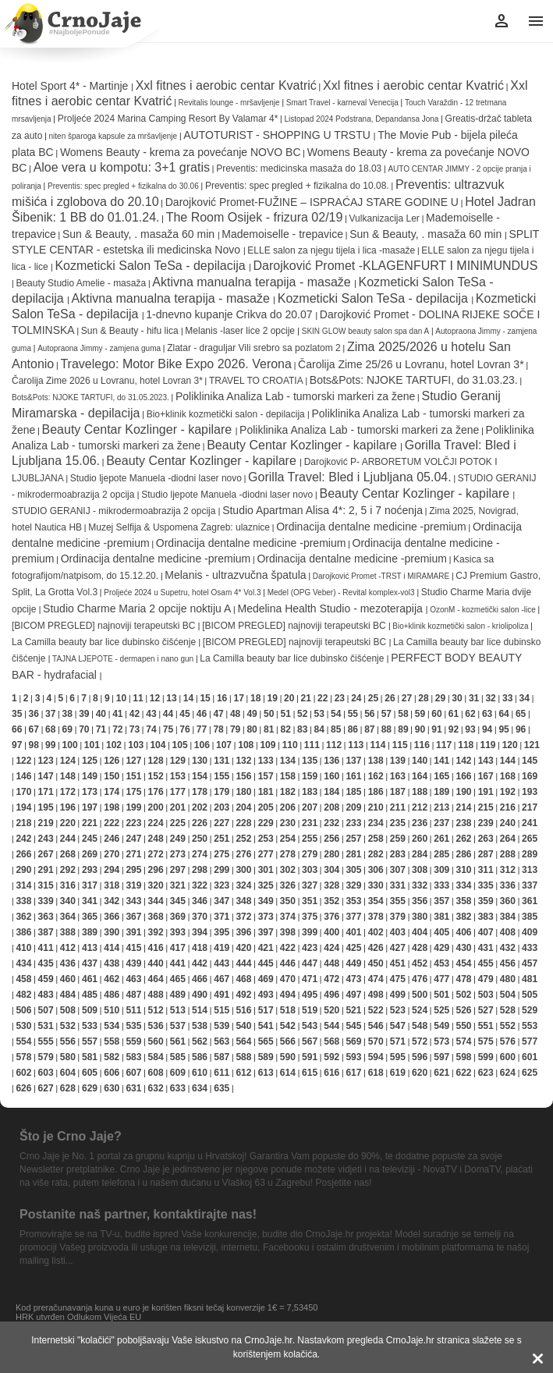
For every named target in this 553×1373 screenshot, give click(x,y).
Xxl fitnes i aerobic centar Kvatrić (226, 85)
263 (486, 838)
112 (334, 745)
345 (178, 901)
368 (156, 916)
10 (121, 698)
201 (178, 807)
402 (376, 932)
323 (221, 885)
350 (288, 901)
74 (151, 729)
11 (138, 698)
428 (419, 947)
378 (376, 916)
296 (156, 869)
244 (68, 838)
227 (221, 823)
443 (221, 963)
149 (89, 776)
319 (133, 885)
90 (420, 729)
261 (441, 838)
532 (68, 1025)
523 (398, 1010)
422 (288, 947)
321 (178, 885)
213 (441, 807)
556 (68, 1041)
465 (178, 979)
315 (46, 885)
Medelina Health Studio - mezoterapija (331, 608)
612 (243, 1072)
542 (288, 1025)
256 (331, 838)
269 (89, 854)
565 (266, 1041)
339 (46, 901)
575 (486, 1041)
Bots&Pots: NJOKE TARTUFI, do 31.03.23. (414, 380)
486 (111, 994)
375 (309, 916)
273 (178, 854)
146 (23, 776)
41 (117, 713)
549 (441, 1025)
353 (353, 901)
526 (463, 1010)
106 (202, 745)
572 (419, 1041)
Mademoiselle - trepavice (282, 234)
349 (266, 901)
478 (463, 979)
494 (288, 994)
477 (441, 979)
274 (199, 854)
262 (463, 838)
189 (441, 791)
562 (199, 1041)
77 (202, 729)
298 (199, 869)
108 (245, 745)
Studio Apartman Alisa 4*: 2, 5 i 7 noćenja (322, 510)
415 (133, 947)
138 (376, 760)
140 (419, 760)
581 (89, 1057)
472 (331, 979)
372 (243, 916)
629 (89, 1088)
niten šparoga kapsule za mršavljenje (113, 136)
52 (302, 713)
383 (486, 916)
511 (133, 1010)
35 (17, 713)
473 (353, 979)
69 (67, 729)
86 (353, 729)
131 (221, 760)
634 (199, 1088)
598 (463, 1057)
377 (353, 916)
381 (441, 916)
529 (529, 1010)
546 (376, 1025)
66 (17, 729)
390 (111, 932)
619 (398, 1072)
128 (156, 760)
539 (221, 1025)
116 (422, 745)
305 (353, 869)
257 (353, 838)
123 (46, 760)
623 (486, 1072)
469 (266, 979)
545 (353, 1025)
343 (133, 901)
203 (221, 807)
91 (436, 729)
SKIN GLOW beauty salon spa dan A (365, 331)
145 (529, 760)
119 (487, 745)
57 (386, 713)
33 (507, 698)
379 (398, 916)
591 (309, 1057)
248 (156, 838)
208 (331, 807)
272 (156, 854)
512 (156, 1010)
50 (269, 713)
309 (441, 869)
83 (302, 729)
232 (331, 823)
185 (353, 791)
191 (486, 791)
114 (377, 745)
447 (309, 963)
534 (111, 1025)
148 (68, 776)
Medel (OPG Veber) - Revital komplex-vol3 (341, 592)
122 (23, 760)
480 (508, 979)
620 (419, 1072)
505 (529, 994)
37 (50, 713)
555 (46, 1041)
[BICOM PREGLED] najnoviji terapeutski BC (105, 625)
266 (23, 854)
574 (463, 1041)
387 (46, 932)
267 (46, 854)
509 (89, 1010)
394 (199, 932)
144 (508, 760)
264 (508, 838)
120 (510, 745)
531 (46, 1025)
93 (470, 729)
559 (133, 1041)
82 (286, 729)
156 (243, 776)
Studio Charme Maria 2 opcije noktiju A (137, 608)
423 (309, 947)
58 (403, 713)
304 (331, 869)
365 (89, 916)
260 (419, 838)
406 (463, 932)
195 (46, 807)
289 (529, 854)
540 (243, 1025)
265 (529, 838)
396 (243, 932)
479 (486, 979)
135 (309, 760)
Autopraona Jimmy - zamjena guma (100, 348)
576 (508, 1041)
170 (23, 791)
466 (199, 979)
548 (419, 1025)
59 (420, 713)
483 (46, 994)
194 (23, 807)
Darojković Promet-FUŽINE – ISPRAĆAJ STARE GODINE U (312, 202)
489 (178, 994)
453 (441, 963)
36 (34, 713)
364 (68, 916)
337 (529, 885)
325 (266, 885)
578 (23, 1057)
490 (199, 994)
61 (453, 713)
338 (23, 901)
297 (178, 869)
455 (486, 963)
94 (487, 729)
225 (178, 823)
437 (89, 963)
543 (309, 1025)
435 (46, 963)
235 (398, 823)
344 (156, 901)
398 (288, 932)
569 (353, 1041)
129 (178, 760)
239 (486, 823)
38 (67, 713)
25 (373, 698)
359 (486, 901)
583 (133, 1057)
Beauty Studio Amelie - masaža (81, 283)
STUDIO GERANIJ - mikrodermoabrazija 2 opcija (115, 511)
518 (288, 1010)
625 (529, 1072)
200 (156, 807)
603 (46, 1072)
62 (470, 713)
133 (266, 760)
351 (309, 901)
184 (331, 791)
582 (111, 1057)
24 (356, 698)
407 (486, 932)
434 (23, 963)
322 (199, 885)
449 (353, 963)
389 (89, 932)
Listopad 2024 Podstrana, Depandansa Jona (362, 119)
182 (288, 791)
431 (486, 947)
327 (309, 885)
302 (288, 869)
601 (529, 1057)
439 (133, 963)
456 (508, 963)
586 (199, 1057)
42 (134, 713)
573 (441, 1041)
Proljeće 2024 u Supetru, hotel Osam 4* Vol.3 (182, 592)
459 (46, 979)
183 (309, 791)
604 (68, 1072)
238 (463, 823)
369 (178, 916)
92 (453, 729)
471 (309, 979)
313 (529, 869)
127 (133, 760)
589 (266, 1057)
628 (68, 1088)
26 (390, 698)
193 (529, 791)
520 (331, 1010)
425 (353, 947)
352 (331, 901)
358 (463, 901)
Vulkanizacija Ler (384, 218)
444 (243, 963)
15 (205, 698)
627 (46, 1088)
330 (376, 885)
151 (133, 776)
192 (508, 791)
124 (68, 760)
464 (156, 979)
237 (441, 823)
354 (376, 901)
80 (251, 729)
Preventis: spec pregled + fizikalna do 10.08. (297, 185)
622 (463, 1072)
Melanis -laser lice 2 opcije (241, 330)
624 (508, 1072)
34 (524, 698)
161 (353, 776)
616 (331, 1072)
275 (221, 854)
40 (101, 713)
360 (508, 901)
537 (178, 1025)
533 (89, 1025)
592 (331, 1057)
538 (199, 1025)
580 (68, 1057)
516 (243, 1010)
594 (376, 1057)
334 (463, 885)
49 (251, 713)
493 (266, 994)
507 (46, 1010)
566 (288, 1041)
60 (436, 713)
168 (508, 776)
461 (89, 979)
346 (199, 901)
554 (23, 1041)
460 (68, 979)
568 (331, 1041)
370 (199, 916)
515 (221, 1010)
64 (503, 713)
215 (486, 807)
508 (68, 1010)
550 (463, 1025)
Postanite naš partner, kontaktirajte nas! (138, 1214)
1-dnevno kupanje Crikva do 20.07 (230, 314)
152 (156, 776)
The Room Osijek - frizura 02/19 (254, 217)
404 (419, 932)
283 (398, 854)
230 (288, 823)
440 (156, 963)
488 (156, 994)
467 (221, 979)
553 (529, 1025)
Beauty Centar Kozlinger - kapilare (139, 429)
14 (188, 698)
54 (336, 713)
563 (221, 1041)
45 (184, 713)
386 (23, 932)
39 (84, 713)
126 (111, 760)
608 (156, 1072)
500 (419, 994)
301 (266, 869)
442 (199, 963)
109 (267, 745)
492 (243, 994)
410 (23, 947)
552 (508, 1025)
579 (46, 1057)
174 (111, 791)
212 (419, 807)
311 (486, 869)
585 (178, 1057)
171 (46, 791)
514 (199, 1010)
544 (331, 1025)
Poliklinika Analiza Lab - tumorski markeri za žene (295, 396)
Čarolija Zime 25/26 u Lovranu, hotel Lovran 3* (411, 364)
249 (178, 838)
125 (89, 760)
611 (221, 1072)
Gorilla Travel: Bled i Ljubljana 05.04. (350, 477)
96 (521, 729)
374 (288, 916)
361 (529, 901)
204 (243, 807)
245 (89, 838)
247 (133, 838)
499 (398, 994)
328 (331, 885)
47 (218, 713)
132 (243, 760)
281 (353, 854)
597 (441, 1057)
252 (243, 838)
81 (269, 729)
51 (286, 713)
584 (156, 1057)
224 (156, 823)
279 (309, 854)
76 (184, 729)
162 (376, 776)
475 (398, 979)
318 (111, 885)
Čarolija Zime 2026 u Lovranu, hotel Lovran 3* (107, 380)
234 (376, 823)
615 (309, 1072)
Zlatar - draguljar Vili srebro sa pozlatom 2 (254, 347)
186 (376, 791)
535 (133, 1025)
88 (386, 729)
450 (376, 963)
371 (221, 916)
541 (266, 1025)
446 (288, 963)
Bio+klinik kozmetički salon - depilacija (227, 414)
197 (89, 807)
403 (398, 932)
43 (151, 713)
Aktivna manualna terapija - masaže (253, 282)
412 (68, 947)
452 (419, 963)
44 (168, 713)
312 (508, 869)
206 (288, 807)
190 (463, 791)
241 (529, 823)
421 (266, 947)
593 (353, 1057)
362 (23, 916)
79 (235, 729)
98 (34, 745)
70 (84, 729)
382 (463, 916)
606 (111, 1072)
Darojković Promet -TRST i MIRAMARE (381, 576)
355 (398, 901)
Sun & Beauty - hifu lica (131, 330)
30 (457, 698)
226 (199, 823)
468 (243, 979)
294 (111, 869)
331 (398, 885)
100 (70, 745)
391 (133, 932)
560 (156, 1041)
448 (331, 963)
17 (238, 698)
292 (68, 869)
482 (23, 994)
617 (353, 1072)
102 (114, 745)
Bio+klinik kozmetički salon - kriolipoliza (461, 626)
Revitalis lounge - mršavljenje (230, 102)
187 (398, 791)
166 (463, 776)
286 (463, 854)
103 (136, 745)
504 (508, 994)
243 (46, 838)
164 (419, 776)
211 (398, 807)
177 (178, 791)
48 (235, 713)
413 (89, 947)
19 (273, 698)
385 (529, 916)
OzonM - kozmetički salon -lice (483, 609)
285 (441, 854)
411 (46, 947)
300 (243, 869)
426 (376, 947)
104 (157, 745)
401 (353, 932)
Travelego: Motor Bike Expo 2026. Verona (175, 364)
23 (340, 698)
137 (353, 760)
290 (23, 869)
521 (353, 1010)
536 (156, 1025)
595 (398, 1057)
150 (111, 776)
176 (156, 791)
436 (68, 963)
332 (419, 885)
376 (331, 916)
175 (133, 791)
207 (309, 807)
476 (419, 979)
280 (331, 854)
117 (444, 745)
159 (309, 776)
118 (465, 745)
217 (529, 807)
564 (243, 1041)
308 (419, 869)
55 (353, 713)
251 (221, 838)
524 (419, 1010)
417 (178, 947)
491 (221, 994)
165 (441, 776)
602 (23, 1072)
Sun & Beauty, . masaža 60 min (140, 234)
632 (156, 1088)
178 (199, 791)
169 (529, 776)
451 (398, 963)
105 (180, 745)
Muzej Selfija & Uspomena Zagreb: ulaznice (179, 527)
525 (441, 1010)
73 (134, 729)
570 (376, 1041)
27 (407, 698)
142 (463, 760)
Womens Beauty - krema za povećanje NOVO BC (180, 152)
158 (288, 776)
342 (111, 901)
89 (403, 729)
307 (398, 869)
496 (331, 994)
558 (111, 1041)
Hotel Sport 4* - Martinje (71, 86)
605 (89, 1072)
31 (474, 698)
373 (266, 916)
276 (243, 854)
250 (199, 838)
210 (376, 807)
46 (202, 713)
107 (224, 745)
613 (266, 1072)
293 (89, 869)
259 (398, 838)
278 (288, 854)
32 (490, 698)
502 (463, 994)
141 (441, 760)
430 (463, 947)
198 (111, 807)
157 (266, 776)
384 (508, 916)
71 (101, 729)
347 (221, 901)
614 (288, 1072)
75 (168, 729)
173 (89, 791)
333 (441, 885)
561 (178, 1041)
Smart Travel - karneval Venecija (343, 102)
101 (92, 745)
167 (486, 776)
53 (319, 713)
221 (89, 823)
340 (68, 901)
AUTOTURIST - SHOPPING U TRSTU (278, 135)
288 (508, 854)
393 (178, 932)
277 (266, 854)
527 (486, 1010)
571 (398, 1041)
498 (376, 994)
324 (243, 885)
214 (463, 807)
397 (266, 932)
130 (199, 760)
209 (353, 807)
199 (133, 807)
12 (155, 698)
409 (529, 932)
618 (376, 1072)
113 (355, 745)
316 (68, 885)
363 (46, 916)
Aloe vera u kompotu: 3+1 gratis (122, 167)
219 (46, 823)
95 (503, 729)
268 (68, 854)
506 (23, 1010)
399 (309, 932)
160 (331, 776)
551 (486, 1025)
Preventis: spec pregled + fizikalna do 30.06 (123, 186)
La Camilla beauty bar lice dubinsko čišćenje (105, 642)
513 (178, 1010)
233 (353, 823)
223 (133, 823)
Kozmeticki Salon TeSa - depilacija (152, 265)
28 (423, 698)
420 (243, 947)
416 (156, 947)
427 (398, 947)
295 (133, 869)
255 (309, 838)
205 (266, 807)
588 (243, 1057)
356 (419, 901)
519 (309, 1010)
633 (178, 1088)
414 (111, 947)
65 (521, 713)
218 (23, 823)
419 (221, 947)
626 (23, 1088)
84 (319, 729)
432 (508, 947)
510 (111, 1010)
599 (486, 1057)
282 (376, 854)
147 (46, 776)
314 (23, 885)
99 (50, 745)
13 (171, 698)
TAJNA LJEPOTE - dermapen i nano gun (122, 659)
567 (309, 1041)
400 (331, 932)
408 (508, 932)
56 (369, 713)
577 (529, 1041)
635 (221, 1088)
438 (111, 963)
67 (34, 729)
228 (243, 823)
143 (486, 760)
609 (178, 1072)
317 (89, 885)
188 (419, 791)
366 (111, 916)
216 (508, 807)
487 (133, 994)
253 (266, 838)
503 (486, 994)
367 (133, 916)
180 (243, 791)
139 (398, 760)
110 (290, 745)
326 (288, 885)
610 (199, 1072)
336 (508, 885)
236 (419, 823)
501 (441, 994)
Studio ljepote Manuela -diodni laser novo (156, 478)
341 (89, 901)
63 (487, 713)
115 (400, 745)
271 (133, 854)
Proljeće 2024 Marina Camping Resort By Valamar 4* (168, 118)
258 (376, 838)
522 (376, 1010)
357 (441, 901)
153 (178, 776)
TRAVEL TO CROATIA (256, 380)
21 (306, 698)
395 (221, 932)
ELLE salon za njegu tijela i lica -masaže (331, 250)
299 (221, 869)
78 (218, 729)
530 (23, 1025)
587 (221, 1057)
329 (353, 885)
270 (111, 854)
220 (68, 823)
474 (376, 979)
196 (68, 807)
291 (46, 869)
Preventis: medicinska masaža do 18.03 (298, 168)
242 (23, 838)
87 (369, 729)
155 (221, 776)
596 (419, 1057)
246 (111, 838)
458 (23, 979)
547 (398, 1025)
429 (441, 947)
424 (331, 947)
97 (17, 745)
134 (288, 760)
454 (463, 963)
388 (68, 932)
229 (266, 823)
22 (322, 698)
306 (376, 869)
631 (133, 1088)
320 (156, 885)
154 (199, 776)
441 (178, 963)
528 (508, 1010)
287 (486, 854)
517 (266, 1010)
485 (89, 994)
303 (309, 869)
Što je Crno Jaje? (70, 1136)
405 (441, 932)
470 (288, 979)
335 (486, 885)
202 (199, 807)
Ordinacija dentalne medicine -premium (371, 526)
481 (529, 979)
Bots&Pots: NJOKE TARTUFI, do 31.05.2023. (90, 397)
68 (50, 729)
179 (221, 791)
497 (353, 994)
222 (111, 823)
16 (222, 698)
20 (289, 698)
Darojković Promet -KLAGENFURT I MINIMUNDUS (395, 265)
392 (156, 932)
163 (398, 776)
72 (117, 729)
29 (440, 698)
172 (68, 791)
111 (312, 745)
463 (133, 979)
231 (309, 823)
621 (441, 1072)
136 (331, 760)
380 (419, 916)
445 (266, 963)
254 (288, 838)
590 (288, 1057)
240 (508, 823)
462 (111, 979)
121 (532, 745)
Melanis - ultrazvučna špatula (235, 575)
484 (68, 994)
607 (133, 1072)
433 (529, 947)
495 (309, 994)
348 (243, 901)
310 (463, 869)
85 (336, 729)
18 (255, 698)
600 (508, 1057)
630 (111, 1088)
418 (199, 947)
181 (266, 791)
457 (529, 963)
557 (89, 1041)
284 (419, 854)
